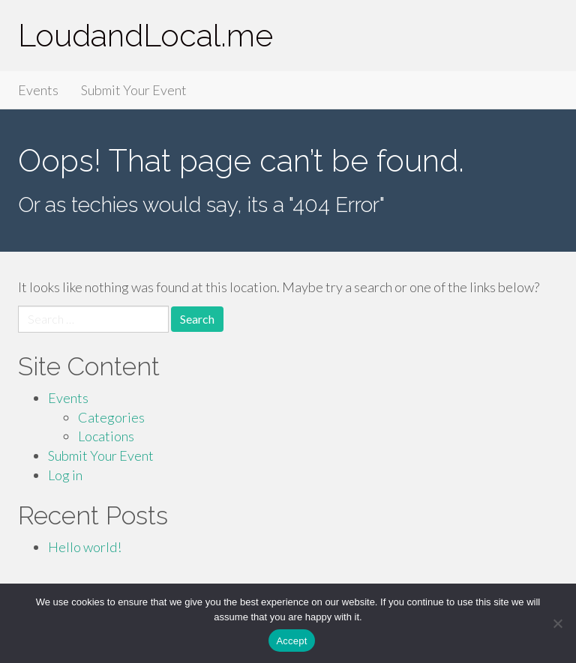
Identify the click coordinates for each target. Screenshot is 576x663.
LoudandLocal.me (145, 35)
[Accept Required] (557, 623)
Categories (111, 417)
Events (38, 90)
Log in (65, 475)
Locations (106, 436)
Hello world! (85, 547)
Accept (291, 641)
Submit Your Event (134, 90)
